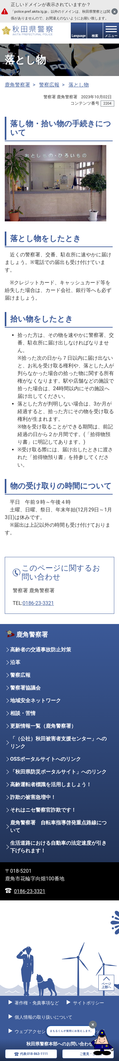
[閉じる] (114, 11)
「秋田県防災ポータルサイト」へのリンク (58, 772)
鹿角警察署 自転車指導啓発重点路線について (58, 826)
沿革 (15, 662)
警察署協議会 (25, 688)
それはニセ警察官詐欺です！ (43, 810)
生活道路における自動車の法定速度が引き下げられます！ (58, 847)
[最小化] (93, 1025)
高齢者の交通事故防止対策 (40, 650)
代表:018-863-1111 (34, 1054)
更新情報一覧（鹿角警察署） (43, 726)
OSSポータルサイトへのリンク (45, 759)
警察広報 (49, 85)
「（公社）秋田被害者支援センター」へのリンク (58, 742)
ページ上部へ (106, 985)
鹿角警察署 (17, 85)
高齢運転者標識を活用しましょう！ (50, 784)
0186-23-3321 (38, 603)
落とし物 (79, 85)
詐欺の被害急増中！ (33, 797)
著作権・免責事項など (36, 1002)
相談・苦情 (23, 713)
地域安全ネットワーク (35, 700)
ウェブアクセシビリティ (38, 1031)
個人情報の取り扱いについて (43, 1017)
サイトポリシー (88, 1002)
